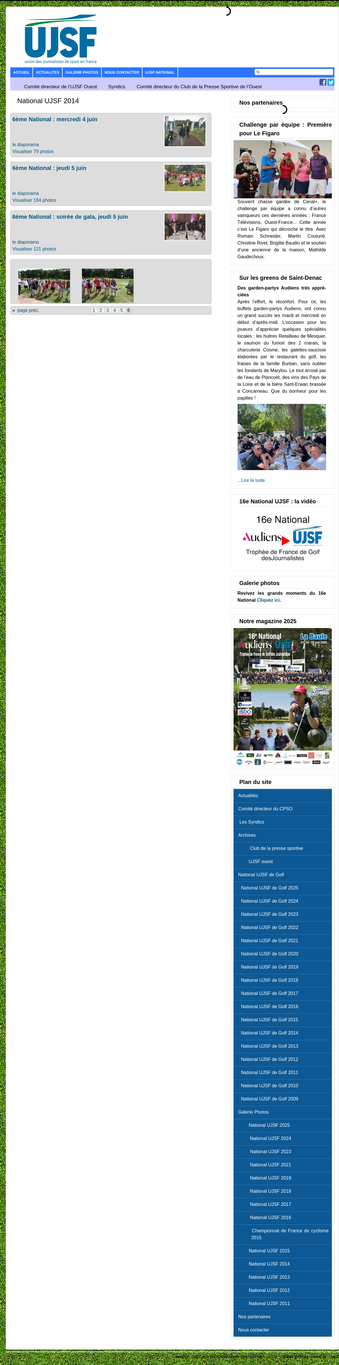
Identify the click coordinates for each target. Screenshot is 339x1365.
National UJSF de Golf (261, 874)
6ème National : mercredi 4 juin (54, 119)
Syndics (117, 86)
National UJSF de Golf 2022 (269, 927)
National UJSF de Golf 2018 (269, 980)
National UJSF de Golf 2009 (269, 1098)
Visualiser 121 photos (34, 249)
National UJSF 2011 (265, 1303)
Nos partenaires (254, 1316)
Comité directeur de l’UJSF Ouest (60, 86)
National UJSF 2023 (266, 1151)
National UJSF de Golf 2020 (269, 953)
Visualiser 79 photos (33, 151)
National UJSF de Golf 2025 (269, 887)
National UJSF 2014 (265, 1264)
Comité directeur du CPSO (265, 808)
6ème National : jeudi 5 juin (49, 168)
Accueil (21, 72)
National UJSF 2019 (266, 1178)
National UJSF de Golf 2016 (269, 1006)
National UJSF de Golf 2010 (269, 1085)
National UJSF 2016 (266, 1217)
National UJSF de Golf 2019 (269, 967)
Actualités (248, 795)
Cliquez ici (268, 600)
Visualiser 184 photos (34, 200)
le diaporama (25, 144)
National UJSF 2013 (265, 1277)
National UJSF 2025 (265, 1125)
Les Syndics (251, 822)
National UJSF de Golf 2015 (269, 1019)
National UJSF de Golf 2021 (269, 940)
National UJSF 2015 (265, 1250)
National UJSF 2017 (266, 1204)
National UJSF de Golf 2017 (269, 993)
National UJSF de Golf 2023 (269, 914)
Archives (247, 835)
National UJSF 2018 (266, 1191)
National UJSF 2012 (265, 1290)
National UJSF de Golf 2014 (269, 1032)
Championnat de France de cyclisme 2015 (285, 1234)
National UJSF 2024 (266, 1138)
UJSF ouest (257, 861)
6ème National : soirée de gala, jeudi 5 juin (70, 217)
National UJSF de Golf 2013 (269, 1046)
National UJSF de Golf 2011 (269, 1072)
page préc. (28, 310)
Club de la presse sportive (272, 848)
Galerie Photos (82, 72)
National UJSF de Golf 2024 (269, 901)
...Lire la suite (251, 480)
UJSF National (159, 72)
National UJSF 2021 (266, 1164)
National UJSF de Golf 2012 (269, 1059)
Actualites (47, 72)
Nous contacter (122, 72)
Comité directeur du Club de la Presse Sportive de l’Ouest (199, 86)
